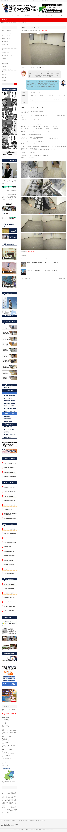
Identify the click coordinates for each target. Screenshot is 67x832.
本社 (33, 251)
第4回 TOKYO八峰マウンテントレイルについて (31, 259)
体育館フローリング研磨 (7, 55)
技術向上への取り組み (7, 69)
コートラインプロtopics (7, 30)
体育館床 (4, 58)
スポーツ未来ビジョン (7, 38)
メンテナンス (5, 61)
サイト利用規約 (34, 820)
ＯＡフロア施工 (62, 278)
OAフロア (28, 251)
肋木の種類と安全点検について (51, 270)
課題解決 (4, 80)
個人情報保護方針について (24, 820)
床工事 (43, 30)
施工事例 (4, 74)
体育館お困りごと (6, 52)
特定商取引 (14, 820)
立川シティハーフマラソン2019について (53, 259)
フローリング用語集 (6, 820)
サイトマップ (42, 820)
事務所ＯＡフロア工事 (25, 278)
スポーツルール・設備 (7, 33)
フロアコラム (5, 44)
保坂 (31, 251)
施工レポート (47, 30)
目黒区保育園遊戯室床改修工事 (51, 262)
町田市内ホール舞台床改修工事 (34, 270)
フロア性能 (5, 47)
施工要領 (4, 77)
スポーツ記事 (5, 41)
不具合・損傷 (5, 63)
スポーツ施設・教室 (7, 35)
